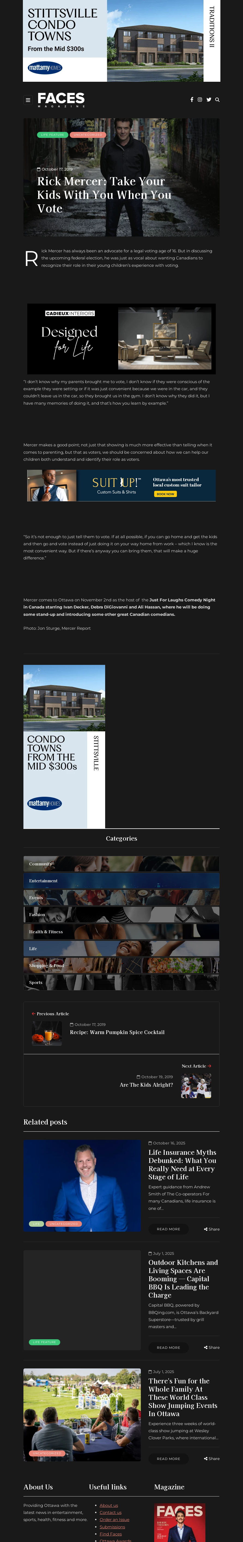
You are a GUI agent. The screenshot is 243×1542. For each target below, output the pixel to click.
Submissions (112, 1449)
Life (36, 1194)
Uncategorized (88, 135)
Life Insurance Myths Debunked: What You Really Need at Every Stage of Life (153, 1156)
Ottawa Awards (115, 1464)
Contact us (111, 1435)
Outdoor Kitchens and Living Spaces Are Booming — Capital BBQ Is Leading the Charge (155, 1245)
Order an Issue (114, 1442)
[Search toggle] (217, 99)
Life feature (52, 135)
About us (109, 1428)
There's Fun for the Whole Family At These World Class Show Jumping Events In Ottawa (150, 1335)
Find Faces (111, 1456)
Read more (111, 1198)
